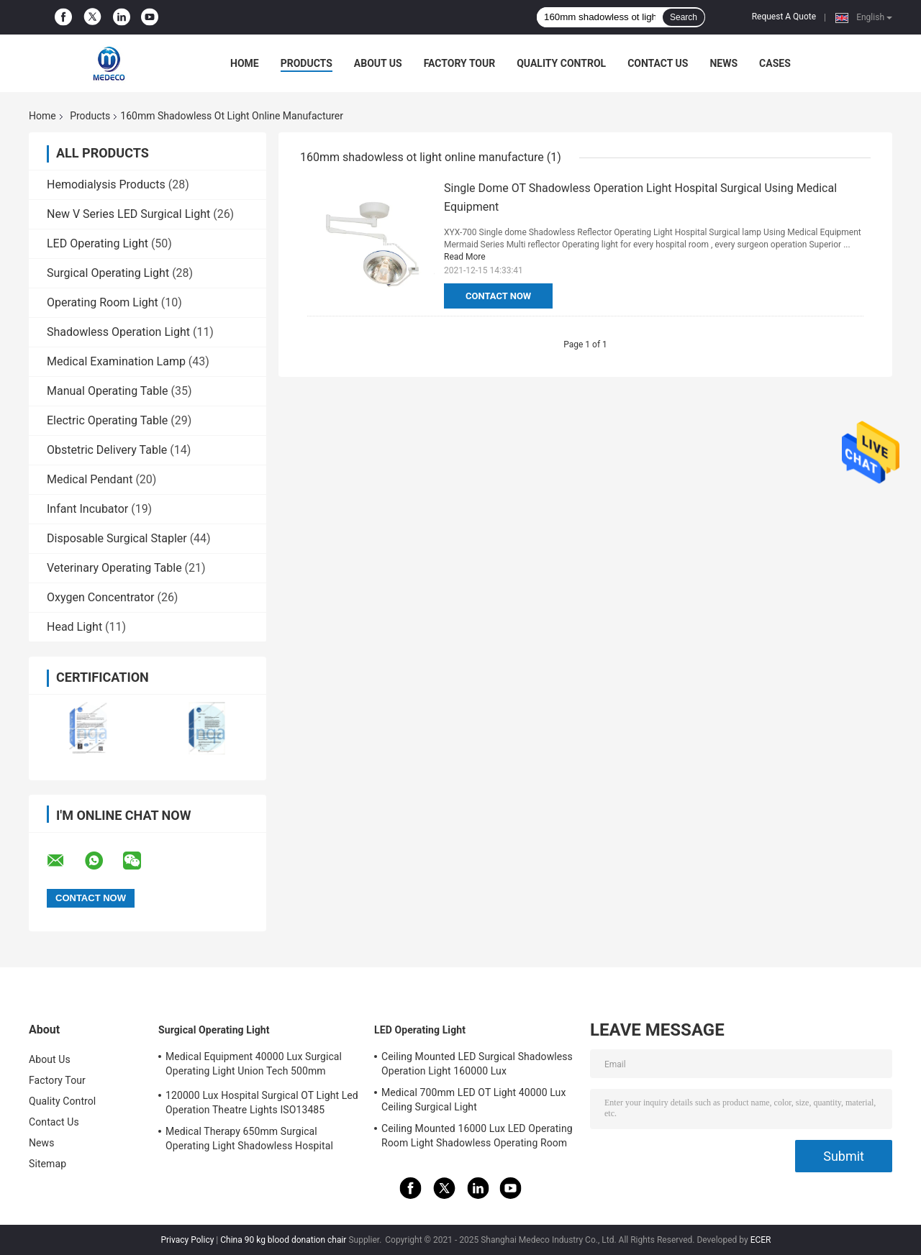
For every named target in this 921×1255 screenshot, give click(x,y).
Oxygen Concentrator (100, 597)
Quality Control (561, 63)
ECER (760, 1240)
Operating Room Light (102, 302)
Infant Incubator (87, 509)
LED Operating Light (97, 243)
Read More (465, 257)
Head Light (74, 627)
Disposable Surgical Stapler (117, 538)
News (723, 63)
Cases (775, 63)
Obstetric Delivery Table (107, 450)
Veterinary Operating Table (114, 568)
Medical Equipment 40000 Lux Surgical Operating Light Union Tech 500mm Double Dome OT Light (253, 1066)
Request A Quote (784, 17)
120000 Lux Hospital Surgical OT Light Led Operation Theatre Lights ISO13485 (261, 1102)
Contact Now (498, 296)
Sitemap (47, 1163)
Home (244, 63)
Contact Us (657, 63)
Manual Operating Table (107, 391)
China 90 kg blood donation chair (283, 1240)
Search (683, 17)
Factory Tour (460, 63)
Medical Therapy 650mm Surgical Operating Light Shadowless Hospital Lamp (249, 1141)
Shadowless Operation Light (118, 332)
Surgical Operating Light (108, 273)
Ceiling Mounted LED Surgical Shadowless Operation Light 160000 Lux (477, 1064)
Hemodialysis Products (106, 184)
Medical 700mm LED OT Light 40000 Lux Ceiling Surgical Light (473, 1100)
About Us (378, 63)
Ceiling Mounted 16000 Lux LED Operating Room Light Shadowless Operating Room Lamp (477, 1138)
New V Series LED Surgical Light (128, 214)
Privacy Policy (187, 1240)
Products (306, 63)
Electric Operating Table (107, 420)
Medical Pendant (89, 479)
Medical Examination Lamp (116, 361)
